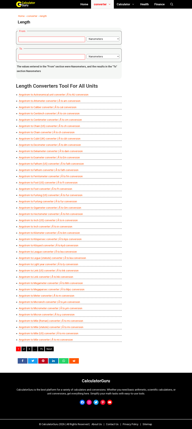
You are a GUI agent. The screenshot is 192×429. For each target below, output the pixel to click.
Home (84, 4)
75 (41, 348)
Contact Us (112, 424)
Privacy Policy (130, 424)
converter (104, 4)
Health (144, 4)
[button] (171, 4)
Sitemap (147, 424)
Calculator (127, 4)
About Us (97, 424)
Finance (159, 4)
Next (49, 348)
